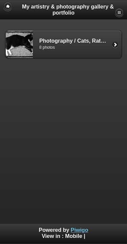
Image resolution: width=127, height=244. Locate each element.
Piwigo (79, 230)
